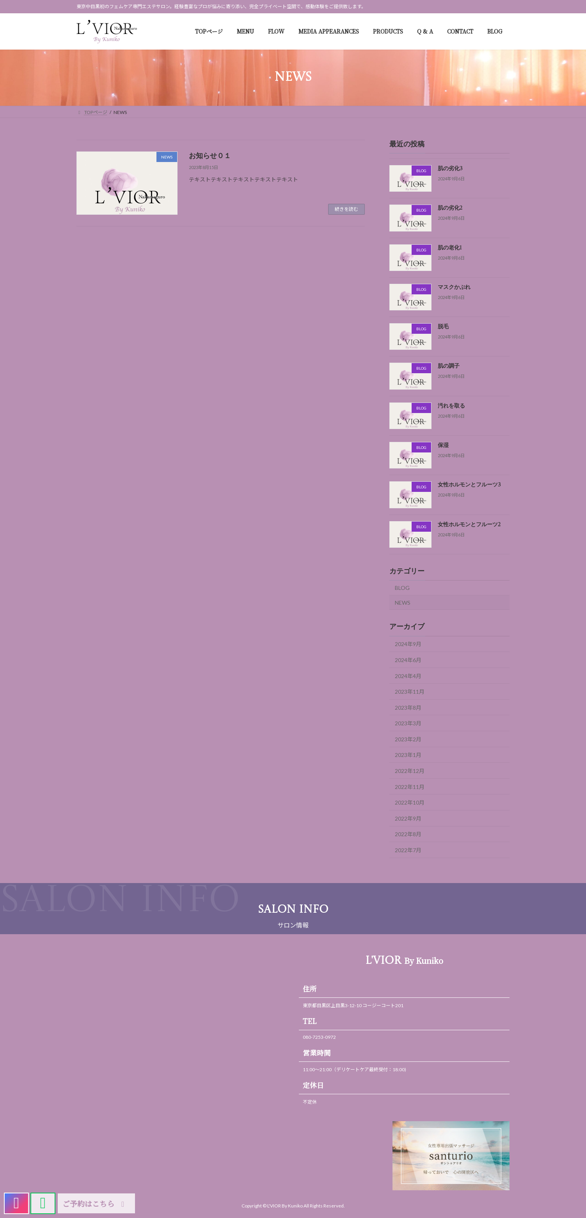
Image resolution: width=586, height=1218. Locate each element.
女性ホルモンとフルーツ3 (469, 485)
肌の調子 (449, 366)
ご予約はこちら (94, 1203)
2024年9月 (408, 644)
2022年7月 (408, 850)
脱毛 (443, 327)
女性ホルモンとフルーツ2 (469, 524)
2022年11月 (409, 787)
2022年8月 (408, 834)
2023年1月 (408, 755)
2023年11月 (409, 691)
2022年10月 (409, 803)
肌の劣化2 (450, 208)
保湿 (443, 445)
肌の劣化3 (450, 168)
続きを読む (346, 209)
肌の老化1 (450, 248)
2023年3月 (408, 723)
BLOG (402, 587)
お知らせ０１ (210, 156)
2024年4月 (408, 676)
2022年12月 (409, 770)
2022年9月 (408, 818)
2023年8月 (408, 707)
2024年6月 (408, 660)
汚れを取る (451, 406)
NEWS (402, 602)
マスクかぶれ (454, 287)
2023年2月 (408, 739)
